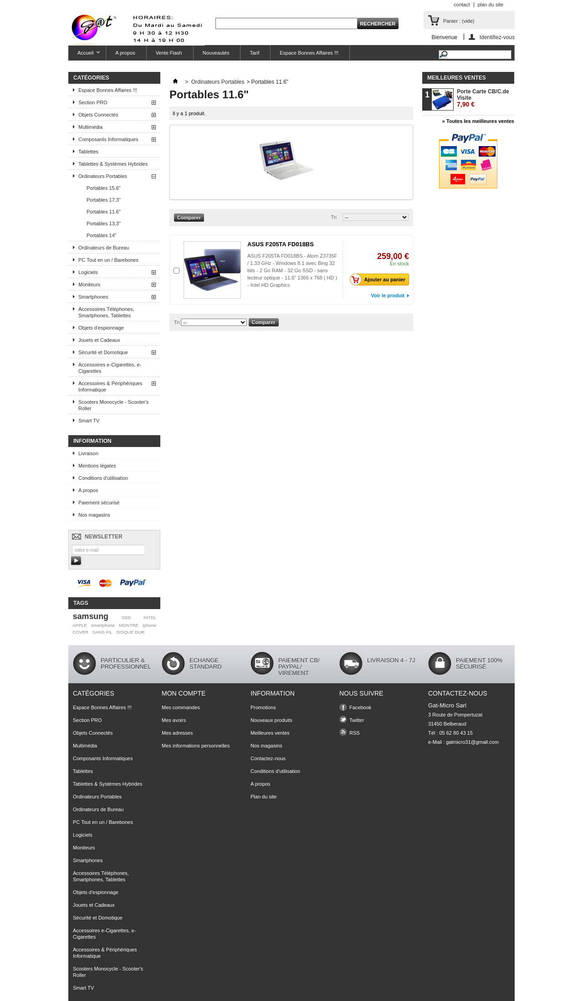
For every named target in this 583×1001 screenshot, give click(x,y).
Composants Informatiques (108, 139)
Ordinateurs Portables (102, 176)
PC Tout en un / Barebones (108, 260)
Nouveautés (216, 53)
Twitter (356, 720)
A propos (125, 53)
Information (92, 441)
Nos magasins (94, 515)
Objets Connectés (98, 114)
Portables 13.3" (104, 223)
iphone (149, 625)
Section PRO (92, 102)
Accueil (84, 55)
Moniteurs (89, 284)
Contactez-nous (268, 758)
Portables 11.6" (104, 211)
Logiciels (88, 272)
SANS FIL (102, 632)
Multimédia (90, 127)
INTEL (149, 617)
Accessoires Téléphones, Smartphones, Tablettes (106, 312)
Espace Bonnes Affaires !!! (309, 53)
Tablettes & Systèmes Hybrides (113, 164)
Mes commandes (181, 707)
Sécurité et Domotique (103, 352)
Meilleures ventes (456, 78)
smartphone (103, 625)
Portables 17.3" (104, 200)
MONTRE (128, 625)
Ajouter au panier (380, 279)
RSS (354, 733)
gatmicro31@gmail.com (472, 742)
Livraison (88, 453)
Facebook (360, 707)
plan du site (490, 4)
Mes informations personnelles (196, 745)
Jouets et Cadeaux (99, 340)
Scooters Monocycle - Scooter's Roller (113, 405)
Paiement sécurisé (99, 502)
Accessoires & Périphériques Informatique (110, 386)
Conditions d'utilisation (103, 478)
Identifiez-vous (497, 37)
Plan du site (263, 796)
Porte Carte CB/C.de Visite (483, 98)
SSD (126, 617)
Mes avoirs (174, 720)
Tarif (254, 53)
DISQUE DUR (130, 632)
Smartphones (93, 297)
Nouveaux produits (271, 720)
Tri (334, 217)
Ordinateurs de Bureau (103, 247)
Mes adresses (177, 733)
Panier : (458, 21)
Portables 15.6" (104, 188)
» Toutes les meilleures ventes (478, 121)
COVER (80, 632)
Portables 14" (102, 235)
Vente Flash (169, 53)
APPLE (79, 625)
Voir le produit (387, 295)
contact (462, 4)
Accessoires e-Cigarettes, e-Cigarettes (109, 368)
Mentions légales (97, 465)
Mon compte (183, 693)
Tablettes (88, 151)
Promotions (263, 707)
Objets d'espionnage (101, 327)
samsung (90, 616)
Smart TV (88, 420)
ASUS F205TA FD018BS (280, 244)
